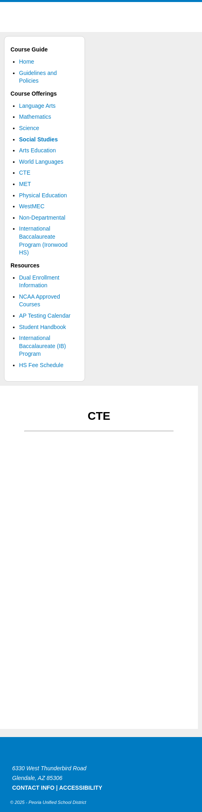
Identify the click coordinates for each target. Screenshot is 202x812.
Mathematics (35, 116)
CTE (24, 172)
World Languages (41, 161)
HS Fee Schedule (41, 365)
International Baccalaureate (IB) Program (42, 346)
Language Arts (37, 106)
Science (29, 128)
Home (26, 61)
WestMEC (32, 206)
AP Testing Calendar (44, 315)
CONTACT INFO (33, 787)
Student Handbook (42, 327)
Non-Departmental (42, 217)
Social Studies (38, 139)
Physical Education (43, 195)
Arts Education (37, 150)
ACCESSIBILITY (80, 787)
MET (25, 184)
